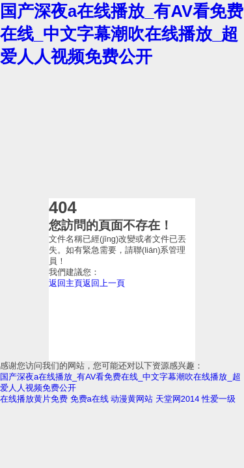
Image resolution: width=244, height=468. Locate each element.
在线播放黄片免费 (34, 399)
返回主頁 (66, 283)
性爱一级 (219, 399)
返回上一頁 (104, 283)
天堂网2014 (177, 399)
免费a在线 (89, 399)
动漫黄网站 (132, 399)
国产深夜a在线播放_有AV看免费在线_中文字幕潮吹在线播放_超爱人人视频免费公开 (121, 34)
